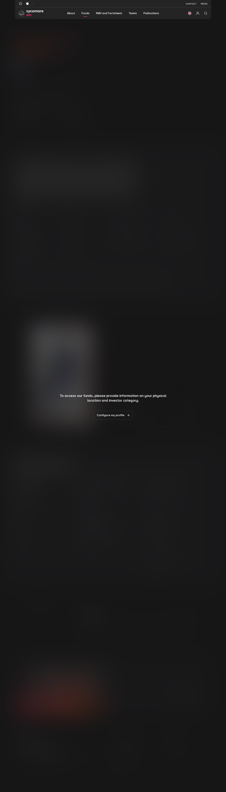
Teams (133, 13)
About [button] (71, 13)
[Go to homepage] (31, 13)
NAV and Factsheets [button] (109, 13)
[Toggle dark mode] (29, 3)
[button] (189, 13)
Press (204, 4)
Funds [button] (85, 13)
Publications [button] (151, 13)
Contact (191, 4)
